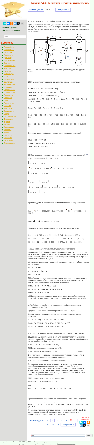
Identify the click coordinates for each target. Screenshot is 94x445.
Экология (8, 138)
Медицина (8, 82)
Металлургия (9, 84)
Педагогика (8, 95)
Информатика (9, 66)
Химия (6, 132)
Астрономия (9, 50)
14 (58, 425)
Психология (9, 103)
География (8, 55)
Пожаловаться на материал (66, 444)
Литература (8, 74)
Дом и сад (8, 58)
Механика (8, 87)
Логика (7, 76)
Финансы (7, 130)
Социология (9, 111)
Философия (9, 127)
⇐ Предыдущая (36, 10)
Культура (7, 71)
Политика (8, 98)
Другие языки (9, 60)
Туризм (7, 122)
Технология (8, 119)
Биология (8, 52)
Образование (9, 90)
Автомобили (9, 47)
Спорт (6, 114)
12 (48, 425)
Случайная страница (11, 30)
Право (6, 100)
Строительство (10, 116)
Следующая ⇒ (63, 10)
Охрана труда (9, 92)
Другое (7, 63)
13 (53, 425)
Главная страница (9, 27)
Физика (7, 124)
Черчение (8, 135)
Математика (9, 79)
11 (75, 420)
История (7, 68)
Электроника (9, 143)
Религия (7, 106)
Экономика (8, 140)
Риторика (8, 108)
